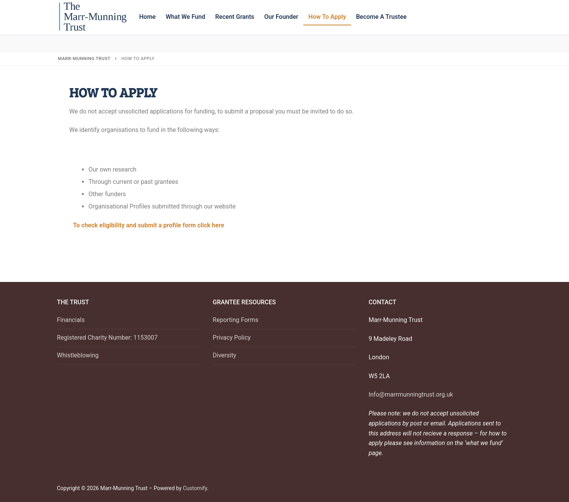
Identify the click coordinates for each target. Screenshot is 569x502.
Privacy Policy (232, 337)
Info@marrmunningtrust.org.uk (411, 394)
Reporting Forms (235, 320)
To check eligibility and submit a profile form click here (148, 225)
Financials (71, 320)
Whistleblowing (78, 355)
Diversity (224, 355)
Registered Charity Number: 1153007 (107, 337)
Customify (195, 488)
